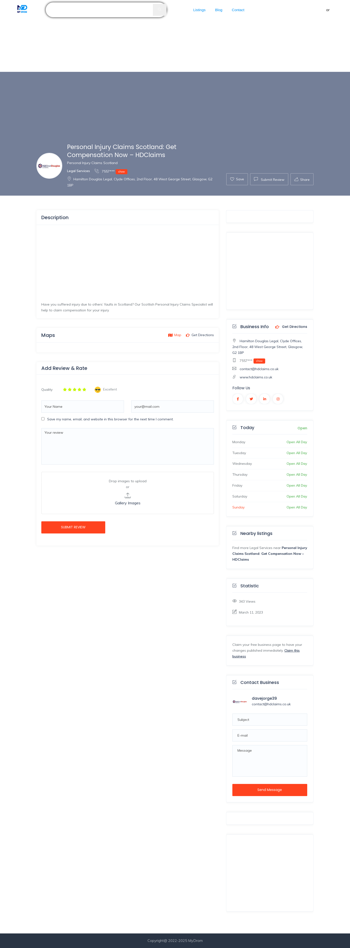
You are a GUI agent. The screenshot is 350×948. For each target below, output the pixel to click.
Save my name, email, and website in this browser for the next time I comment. (110, 419)
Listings (199, 10)
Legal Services (78, 171)
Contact (238, 10)
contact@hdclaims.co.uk (259, 369)
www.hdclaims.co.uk (256, 377)
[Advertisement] (146, 36)
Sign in (319, 10)
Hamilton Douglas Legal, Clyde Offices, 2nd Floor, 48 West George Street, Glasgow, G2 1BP (267, 347)
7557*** (111, 171)
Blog (218, 10)
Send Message (269, 789)
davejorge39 (264, 698)
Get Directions (291, 327)
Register (338, 10)
